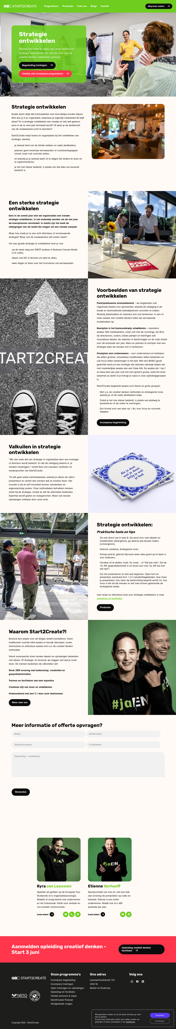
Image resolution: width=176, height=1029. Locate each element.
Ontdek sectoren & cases (64, 995)
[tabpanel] (59, 877)
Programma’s (51, 6)
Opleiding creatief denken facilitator (136, 949)
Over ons (82, 6)
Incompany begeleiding (113, 422)
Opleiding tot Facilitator (63, 991)
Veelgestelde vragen (61, 1003)
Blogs (94, 6)
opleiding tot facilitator (109, 598)
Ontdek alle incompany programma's (45, 73)
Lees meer (45, 914)
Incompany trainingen (62, 984)
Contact (105, 6)
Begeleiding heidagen (37, 65)
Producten (67, 6)
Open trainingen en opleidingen (67, 988)
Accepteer (160, 1015)
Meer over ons (20, 702)
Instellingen (160, 1021)
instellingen (130, 1022)
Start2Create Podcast (62, 999)
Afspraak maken (159, 6)
